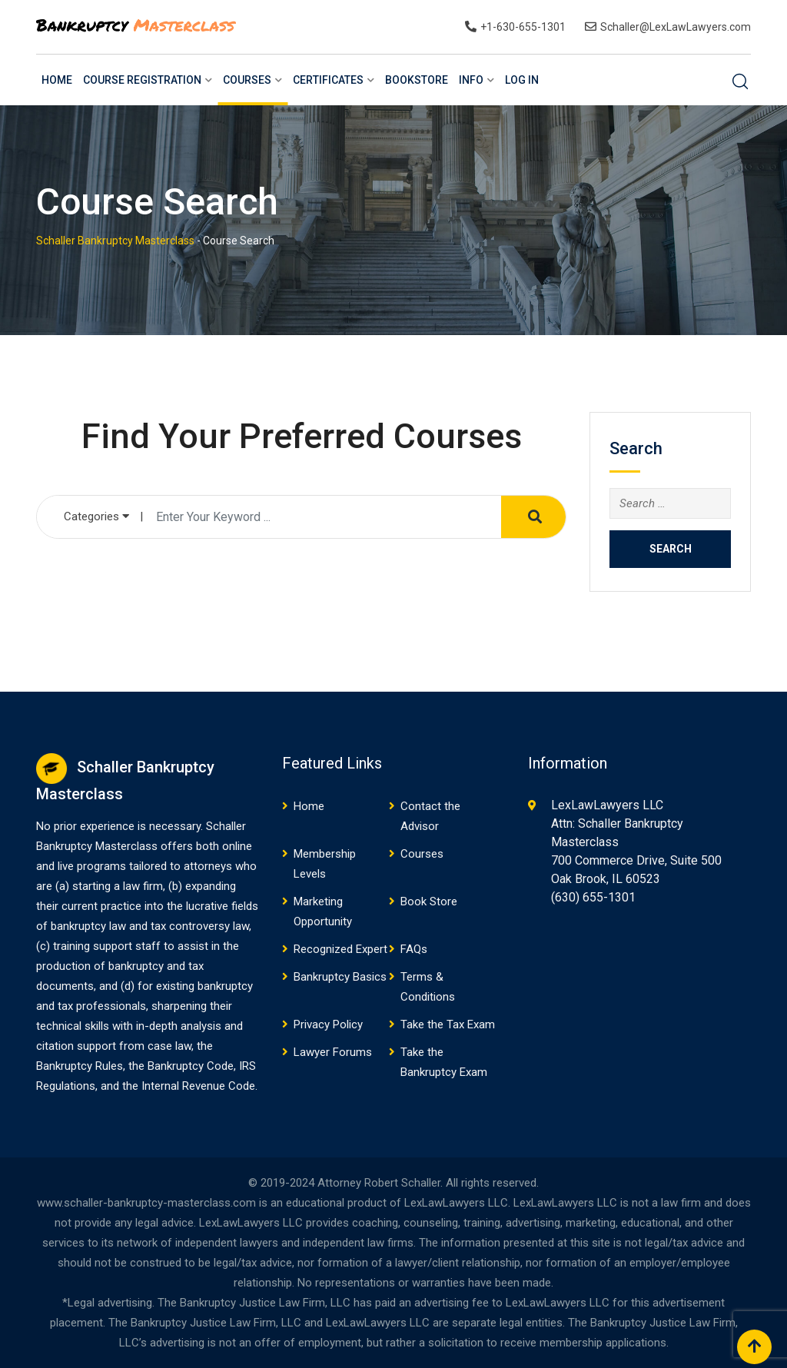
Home (57, 80)
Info (471, 80)
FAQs (413, 949)
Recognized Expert (340, 949)
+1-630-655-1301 (523, 27)
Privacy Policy (328, 1024)
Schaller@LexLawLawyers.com (675, 27)
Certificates (328, 80)
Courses (247, 80)
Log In (522, 80)
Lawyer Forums (333, 1052)
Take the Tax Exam (447, 1024)
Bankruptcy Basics (340, 977)
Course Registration (142, 80)
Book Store (428, 901)
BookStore (416, 80)
